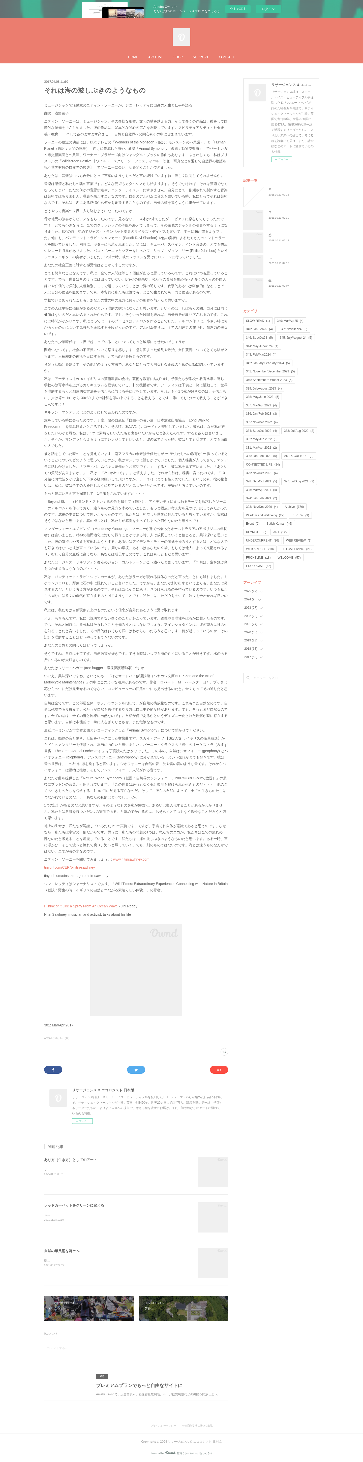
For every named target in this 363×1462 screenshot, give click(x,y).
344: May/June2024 (262, 346)
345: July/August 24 (296, 337)
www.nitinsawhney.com (131, 859)
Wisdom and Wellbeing (265, 515)
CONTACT (227, 57)
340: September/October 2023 (269, 380)
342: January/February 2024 (268, 363)
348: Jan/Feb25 (259, 329)
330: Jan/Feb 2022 (261, 456)
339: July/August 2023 (264, 388)
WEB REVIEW (299, 540)
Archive (294, 507)
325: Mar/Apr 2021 (261, 490)
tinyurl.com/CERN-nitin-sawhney (69, 867)
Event (252, 523)
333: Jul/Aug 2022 (299, 431)
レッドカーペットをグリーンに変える (74, 1205)
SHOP (178, 57)
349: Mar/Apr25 (290, 321)
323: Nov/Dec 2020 (262, 507)
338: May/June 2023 (262, 397)
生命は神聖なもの (280, 280)
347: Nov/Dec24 (293, 329)
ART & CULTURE (299, 456)
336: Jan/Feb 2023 (261, 413)
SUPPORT (201, 57)
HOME (133, 57)
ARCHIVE (155, 57)
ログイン (268, 9)
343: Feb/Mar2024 (261, 354)
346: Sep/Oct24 (259, 337)
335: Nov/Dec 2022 (262, 422)
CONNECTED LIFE (263, 464)
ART (280, 532)
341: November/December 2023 (270, 371)
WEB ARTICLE (260, 549)
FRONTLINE (258, 557)
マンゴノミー (277, 189)
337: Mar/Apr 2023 (261, 405)
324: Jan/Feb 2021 (261, 498)
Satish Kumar (279, 523)
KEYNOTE (256, 532)
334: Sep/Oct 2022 (261, 431)
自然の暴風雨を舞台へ (61, 1251)
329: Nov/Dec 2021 (262, 473)
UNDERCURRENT (262, 540)
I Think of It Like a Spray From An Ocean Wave (81, 906)
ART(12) (65, 1038)
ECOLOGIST (258, 566)
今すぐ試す (238, 9)
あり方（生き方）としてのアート (70, 1160)
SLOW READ (258, 321)
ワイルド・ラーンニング (285, 212)
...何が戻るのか (278, 257)
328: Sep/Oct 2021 (261, 481)
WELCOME (289, 557)
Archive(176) (51, 1038)
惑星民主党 (276, 235)
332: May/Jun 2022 (262, 439)
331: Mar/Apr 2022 (261, 447)
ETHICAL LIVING (296, 549)
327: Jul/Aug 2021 (299, 481)
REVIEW (300, 515)
